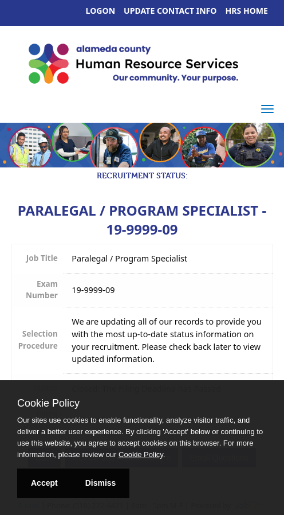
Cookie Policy (48, 403)
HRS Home (247, 10)
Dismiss (100, 482)
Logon (101, 10)
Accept (44, 482)
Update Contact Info (170, 10)
